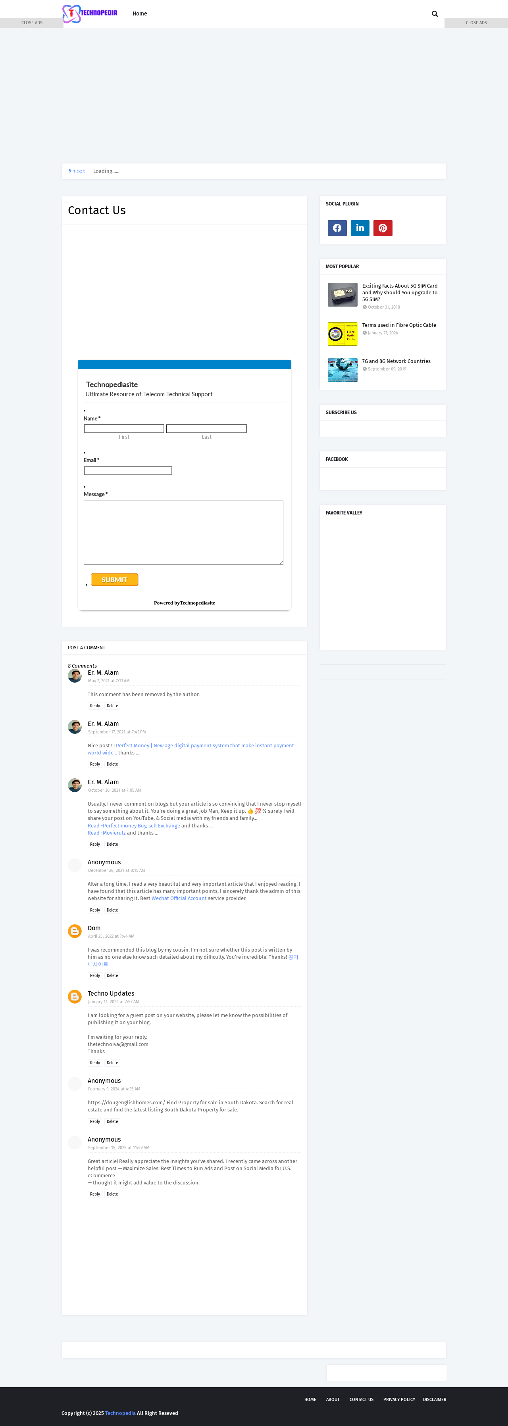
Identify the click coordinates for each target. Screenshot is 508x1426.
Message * (96, 494)
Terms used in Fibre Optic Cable (399, 325)
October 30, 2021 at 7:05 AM (114, 790)
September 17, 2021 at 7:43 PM (117, 732)
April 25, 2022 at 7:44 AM (111, 936)
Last (207, 437)
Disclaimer (434, 1399)
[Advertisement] (254, 95)
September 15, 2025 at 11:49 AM (119, 1147)
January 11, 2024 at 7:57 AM (113, 1001)
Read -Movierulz (107, 833)
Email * (91, 460)
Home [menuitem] (140, 13)
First (124, 437)
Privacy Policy (399, 1399)
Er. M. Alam (103, 672)
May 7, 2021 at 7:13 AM (109, 680)
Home (310, 1399)
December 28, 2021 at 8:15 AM (116, 870)
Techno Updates (111, 993)
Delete (112, 706)
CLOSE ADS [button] (31, 22)
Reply (95, 706)
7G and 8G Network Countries (396, 361)
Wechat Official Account (179, 898)
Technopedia (120, 1413)
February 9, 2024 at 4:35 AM (114, 1089)
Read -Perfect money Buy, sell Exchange (134, 826)
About (333, 1399)
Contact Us (361, 1399)
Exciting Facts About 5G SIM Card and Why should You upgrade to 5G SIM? (400, 292)
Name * (92, 418)
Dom (94, 928)
